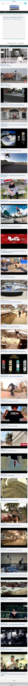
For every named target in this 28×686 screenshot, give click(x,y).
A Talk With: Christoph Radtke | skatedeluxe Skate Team (11, 226)
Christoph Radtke (14, 38)
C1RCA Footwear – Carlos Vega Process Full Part (9, 426)
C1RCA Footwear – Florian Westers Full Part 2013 (9, 401)
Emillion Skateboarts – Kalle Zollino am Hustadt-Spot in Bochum (12, 104)
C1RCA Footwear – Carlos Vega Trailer (7, 475)
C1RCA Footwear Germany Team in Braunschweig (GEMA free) (12, 649)
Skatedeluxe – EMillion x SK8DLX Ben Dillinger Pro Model (11, 150)
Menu (14, 12)
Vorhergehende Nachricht (11, 43)
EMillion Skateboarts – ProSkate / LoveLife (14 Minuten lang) (12, 376)
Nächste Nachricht (20, 43)
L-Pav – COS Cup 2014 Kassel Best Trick (8, 277)
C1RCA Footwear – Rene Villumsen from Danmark (9, 500)
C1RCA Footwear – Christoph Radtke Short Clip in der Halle (11, 550)
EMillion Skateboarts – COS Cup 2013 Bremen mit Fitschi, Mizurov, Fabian (14, 574)
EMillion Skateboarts (21, 38)
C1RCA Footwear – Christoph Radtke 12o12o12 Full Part (13, 17)
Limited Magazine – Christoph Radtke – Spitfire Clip (10, 326)
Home (1, 14)
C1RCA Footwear (8, 38)
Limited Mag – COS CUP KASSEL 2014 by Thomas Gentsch (11, 301)
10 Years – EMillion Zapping (6, 85)
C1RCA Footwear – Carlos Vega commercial (8, 450)
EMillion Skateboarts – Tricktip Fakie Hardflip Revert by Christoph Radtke (14, 201)
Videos (4, 14)
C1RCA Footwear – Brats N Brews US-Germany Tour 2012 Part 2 (12, 599)
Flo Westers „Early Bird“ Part (6, 65)
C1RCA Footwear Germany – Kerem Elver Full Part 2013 (10, 525)
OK (15, 685)
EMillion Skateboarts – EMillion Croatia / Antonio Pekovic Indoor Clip (13, 351)
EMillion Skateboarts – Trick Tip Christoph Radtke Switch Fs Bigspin (13, 624)
